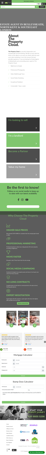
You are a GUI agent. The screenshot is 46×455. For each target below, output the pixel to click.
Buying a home (9, 431)
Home (7, 424)
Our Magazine (9, 442)
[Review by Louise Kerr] (29, 348)
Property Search (9, 426)
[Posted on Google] (5, 344)
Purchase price (4, 359)
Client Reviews (9, 433)
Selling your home (9, 428)
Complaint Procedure (22, 446)
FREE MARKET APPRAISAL (29, 1)
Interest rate (4, 366)
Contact (8, 444)
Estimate (23, 375)
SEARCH (42, 6)
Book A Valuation (9, 440)
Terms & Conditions (32, 446)
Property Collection (28, 451)
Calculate (23, 402)
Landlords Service (9, 435)
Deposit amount (4, 363)
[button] (1, 342)
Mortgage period (4, 370)
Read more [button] (4, 340)
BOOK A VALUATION (23, 303)
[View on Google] (1, 349)
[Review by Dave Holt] (5, 348)
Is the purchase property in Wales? (8, 389)
